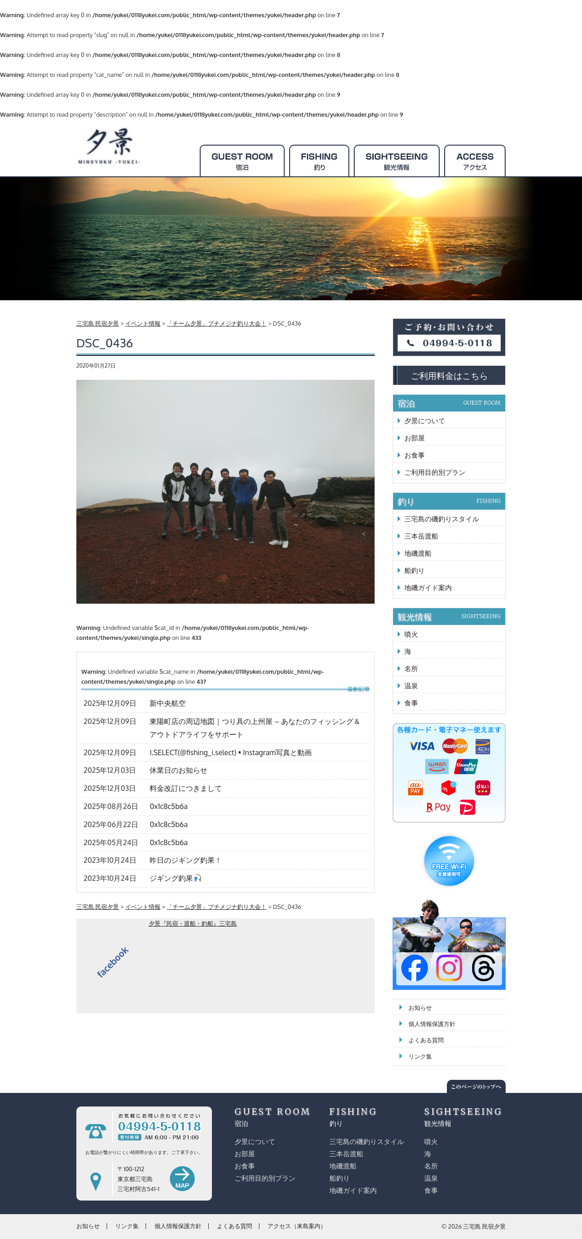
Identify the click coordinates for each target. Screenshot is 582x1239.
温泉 (411, 685)
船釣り (414, 570)
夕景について (424, 420)
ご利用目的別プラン (434, 472)
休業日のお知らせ (178, 770)
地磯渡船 (418, 553)
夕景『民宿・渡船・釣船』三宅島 (193, 923)
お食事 (414, 455)
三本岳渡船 (421, 536)
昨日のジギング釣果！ (186, 860)
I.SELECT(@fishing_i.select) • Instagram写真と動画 (231, 752)
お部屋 (414, 438)
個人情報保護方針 (431, 1023)
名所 (411, 668)
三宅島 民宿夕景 (484, 1226)
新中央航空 (168, 703)
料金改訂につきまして (186, 788)
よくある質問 (426, 1040)
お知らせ (420, 1007)
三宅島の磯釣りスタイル (441, 519)
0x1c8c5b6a (169, 806)
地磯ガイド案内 (428, 587)
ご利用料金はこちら (449, 375)
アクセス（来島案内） (297, 1226)
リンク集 (420, 1056)
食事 (411, 703)
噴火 (411, 634)
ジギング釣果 (175, 878)
